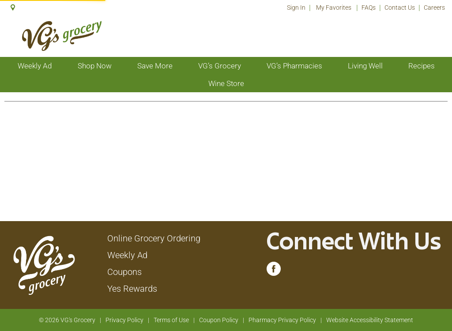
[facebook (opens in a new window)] (274, 271)
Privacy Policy (124, 319)
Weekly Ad (127, 255)
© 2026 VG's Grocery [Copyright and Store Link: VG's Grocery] (67, 319)
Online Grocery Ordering (153, 238)
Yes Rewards (132, 288)
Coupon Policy (218, 319)
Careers (434, 7)
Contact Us (399, 7)
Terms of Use (171, 319)
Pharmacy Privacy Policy (282, 319)
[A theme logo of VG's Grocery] (61, 36)
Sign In (296, 7)
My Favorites (334, 7)
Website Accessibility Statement (369, 319)
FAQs (369, 7)
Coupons (124, 272)
